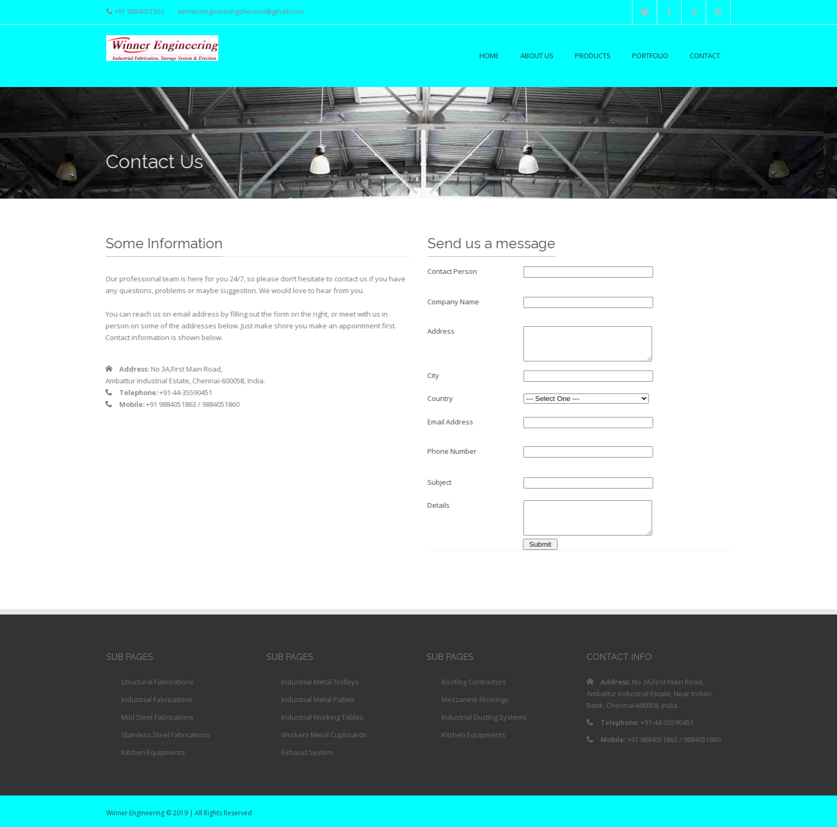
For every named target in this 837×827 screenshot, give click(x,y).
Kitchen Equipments (153, 752)
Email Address (451, 422)
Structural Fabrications (157, 682)
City (434, 375)
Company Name (454, 301)
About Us (537, 55)
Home (489, 55)
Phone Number (452, 451)
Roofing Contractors (473, 682)
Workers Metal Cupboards (324, 734)
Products (593, 55)
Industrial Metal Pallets (318, 699)
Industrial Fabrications (157, 699)
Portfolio (650, 55)
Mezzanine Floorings (475, 699)
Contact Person (453, 271)
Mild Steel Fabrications (157, 717)
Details (439, 505)
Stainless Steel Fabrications (165, 734)
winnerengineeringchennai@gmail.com (241, 11)
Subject (440, 482)
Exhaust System (307, 752)
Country (441, 398)
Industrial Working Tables (322, 717)
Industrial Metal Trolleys (320, 682)
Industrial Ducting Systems (484, 717)
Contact (705, 55)
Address (441, 331)
